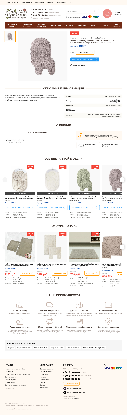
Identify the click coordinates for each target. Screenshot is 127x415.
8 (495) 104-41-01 (39, 9)
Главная (73, 38)
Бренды (42, 385)
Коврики (83, 38)
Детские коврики (10, 377)
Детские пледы (10, 382)
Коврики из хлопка (57, 348)
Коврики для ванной (24, 348)
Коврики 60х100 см (40, 348)
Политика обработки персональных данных (18, 409)
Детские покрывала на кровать (15, 385)
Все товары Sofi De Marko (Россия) (87, 145)
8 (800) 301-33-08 (39, 15)
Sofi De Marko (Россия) (97, 38)
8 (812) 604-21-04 (39, 12)
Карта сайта (44, 387)
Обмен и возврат (26, 2)
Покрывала (9, 371)
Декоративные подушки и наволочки (17, 374)
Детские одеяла (10, 379)
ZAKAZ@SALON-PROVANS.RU (72, 398)
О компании (39, 2)
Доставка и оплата (11, 2)
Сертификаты (61, 2)
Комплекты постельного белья (15, 369)
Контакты (50, 2)
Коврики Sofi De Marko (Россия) (110, 145)
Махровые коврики (73, 348)
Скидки (70, 2)
